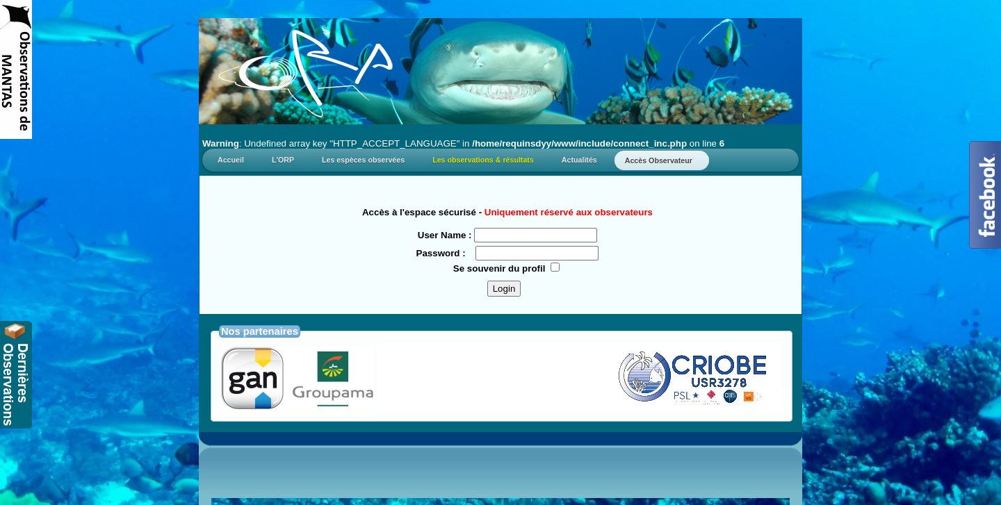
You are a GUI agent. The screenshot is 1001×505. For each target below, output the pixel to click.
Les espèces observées (363, 160)
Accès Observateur (662, 160)
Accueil (231, 160)
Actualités (579, 160)
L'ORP (283, 160)
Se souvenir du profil (499, 268)
